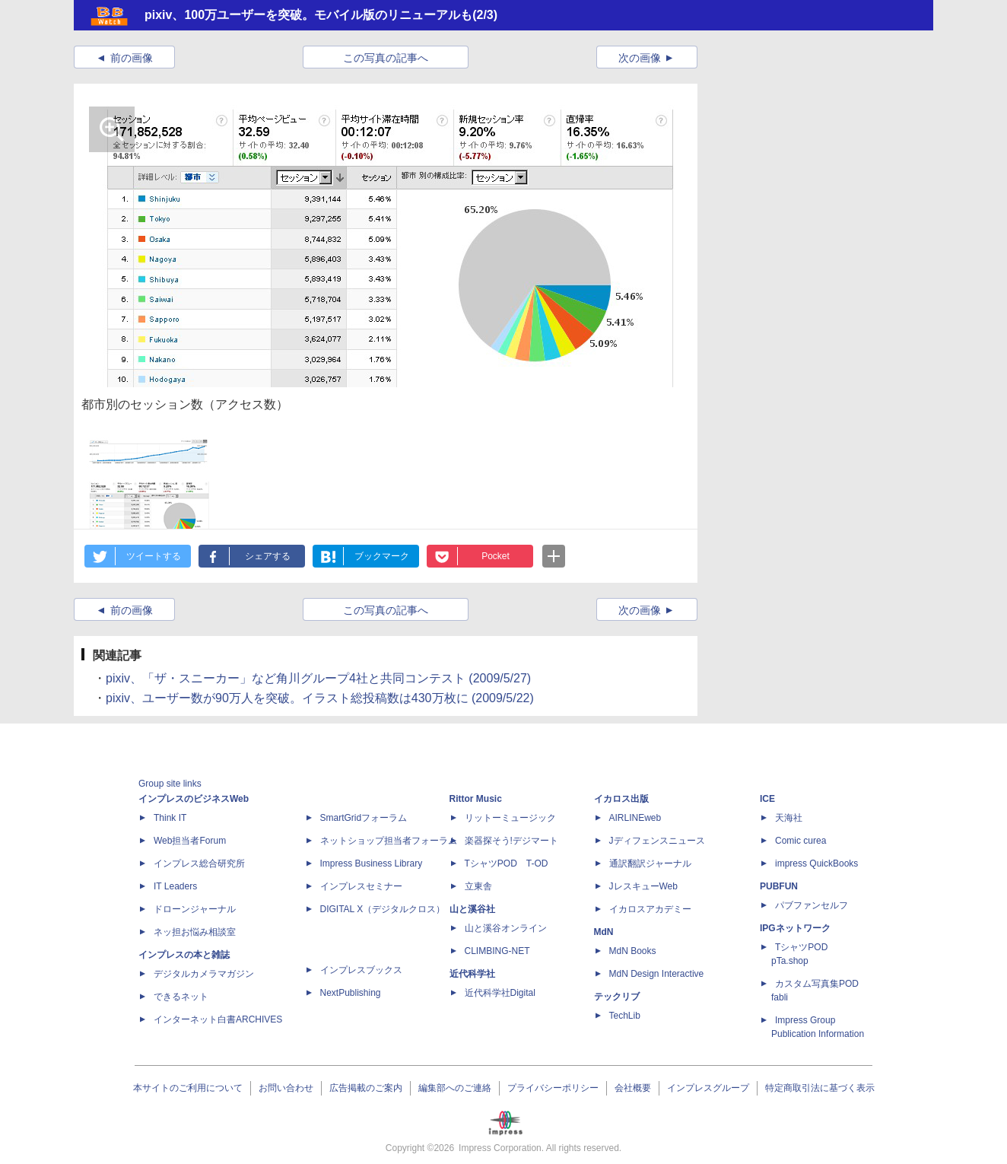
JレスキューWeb (643, 886)
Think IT (170, 818)
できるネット (181, 996)
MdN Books (632, 951)
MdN (604, 932)
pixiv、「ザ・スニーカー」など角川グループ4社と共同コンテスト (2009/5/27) (318, 678)
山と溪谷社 (472, 909)
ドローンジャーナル (195, 909)
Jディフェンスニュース (657, 840)
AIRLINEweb (635, 818)
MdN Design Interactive (656, 973)
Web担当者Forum (190, 840)
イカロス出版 (621, 798)
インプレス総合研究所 (199, 863)
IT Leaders (175, 886)
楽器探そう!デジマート (511, 840)
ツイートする (153, 556)
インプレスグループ (708, 1088)
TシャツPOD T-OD (506, 863)
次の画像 (639, 58)
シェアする (268, 556)
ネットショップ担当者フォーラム (388, 840)
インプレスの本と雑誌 (184, 954)
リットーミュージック (510, 818)
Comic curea (800, 840)
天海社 (788, 818)
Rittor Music (475, 798)
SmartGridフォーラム (364, 818)
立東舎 (478, 886)
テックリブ (617, 996)
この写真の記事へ (385, 58)
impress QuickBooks (816, 863)
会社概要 (633, 1088)
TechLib (624, 1015)
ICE (767, 798)
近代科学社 (472, 973)
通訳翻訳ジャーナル (650, 863)
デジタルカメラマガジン (204, 973)
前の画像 (131, 58)
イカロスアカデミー (650, 909)
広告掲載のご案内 (365, 1088)
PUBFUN (779, 886)
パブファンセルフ (811, 905)
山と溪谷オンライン (506, 928)
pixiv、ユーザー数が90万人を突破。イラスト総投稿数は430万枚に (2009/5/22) (320, 698)
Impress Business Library (371, 863)
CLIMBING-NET (497, 951)
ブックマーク (381, 556)
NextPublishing (350, 992)
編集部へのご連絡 (454, 1088)
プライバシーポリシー (553, 1088)
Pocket (495, 556)
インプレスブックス (361, 970)
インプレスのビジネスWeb (193, 798)
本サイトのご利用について (188, 1088)
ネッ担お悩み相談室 (195, 932)
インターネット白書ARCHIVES (218, 1019)
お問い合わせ (286, 1088)
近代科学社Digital (500, 992)
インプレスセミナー (361, 886)
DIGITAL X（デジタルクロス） (383, 909)
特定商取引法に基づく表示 (820, 1088)
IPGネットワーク (795, 928)
